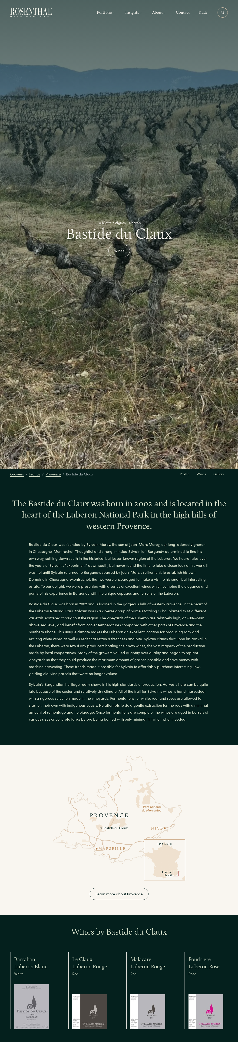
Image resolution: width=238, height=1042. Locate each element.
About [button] (158, 12)
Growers (17, 474)
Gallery (218, 474)
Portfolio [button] (106, 12)
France (34, 474)
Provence (53, 474)
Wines (119, 250)
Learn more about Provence (119, 893)
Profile (184, 474)
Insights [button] (133, 12)
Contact (183, 12)
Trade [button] (204, 12)
